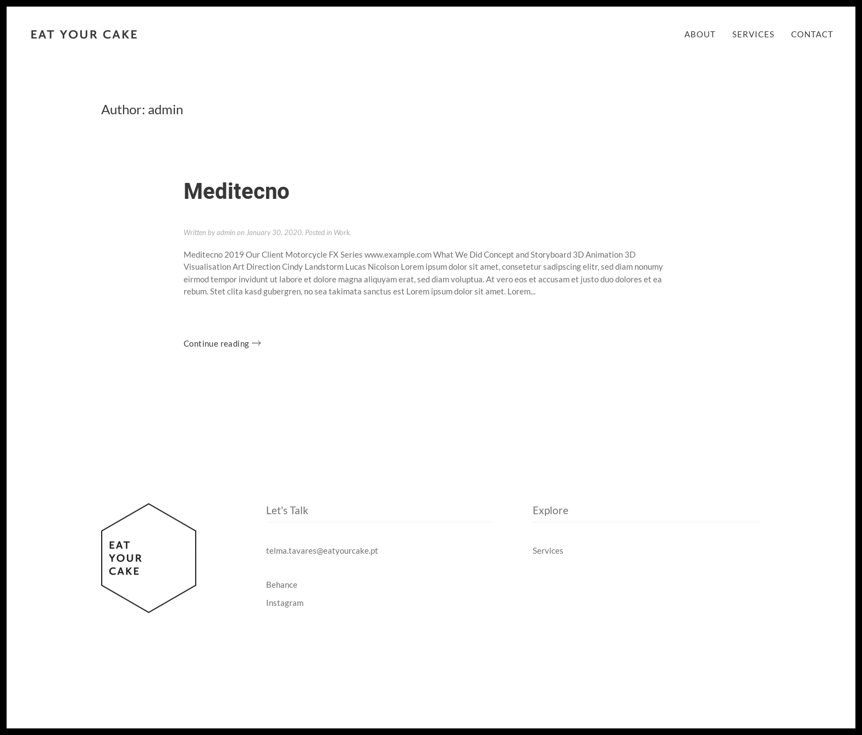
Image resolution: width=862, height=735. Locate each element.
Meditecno (237, 192)
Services (753, 34)
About (700, 34)
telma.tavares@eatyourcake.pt (322, 550)
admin (226, 232)
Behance (281, 584)
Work (342, 232)
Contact (812, 34)
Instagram (284, 603)
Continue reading (216, 343)
